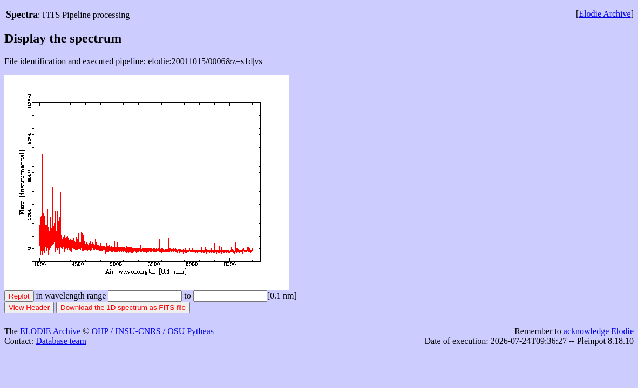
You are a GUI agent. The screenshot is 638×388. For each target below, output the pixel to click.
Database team (61, 340)
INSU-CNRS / (140, 331)
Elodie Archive (604, 13)
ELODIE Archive (50, 331)
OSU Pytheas (190, 331)
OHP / (102, 331)
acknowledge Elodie (599, 331)
